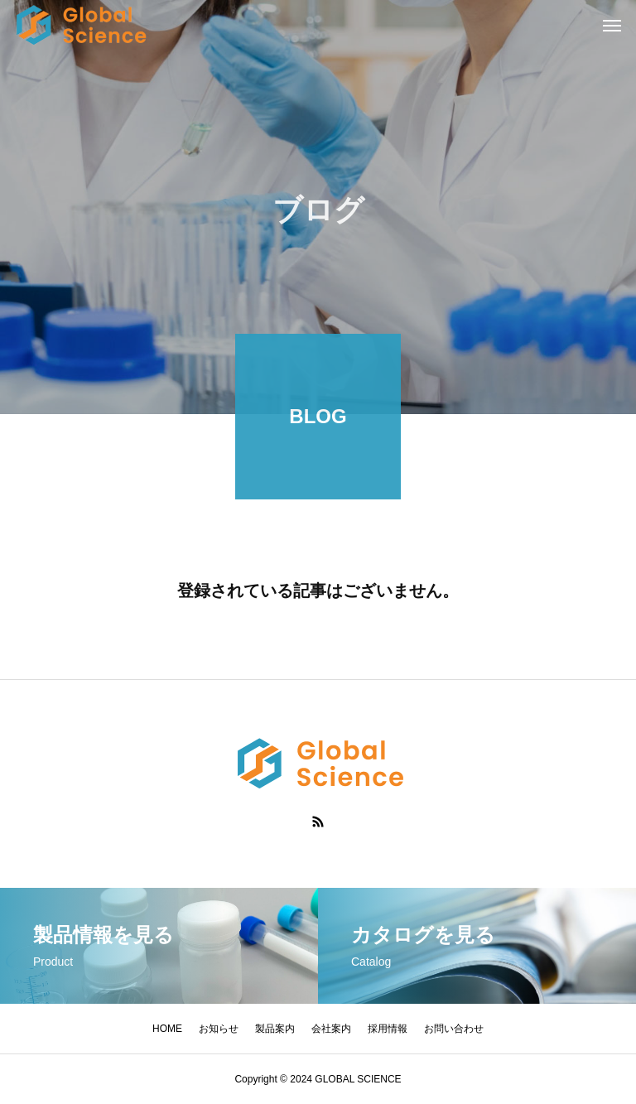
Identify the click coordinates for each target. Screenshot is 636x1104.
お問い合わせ (454, 1028)
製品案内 (275, 1028)
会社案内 (331, 1028)
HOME (167, 1028)
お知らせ (218, 1028)
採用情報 (387, 1028)
